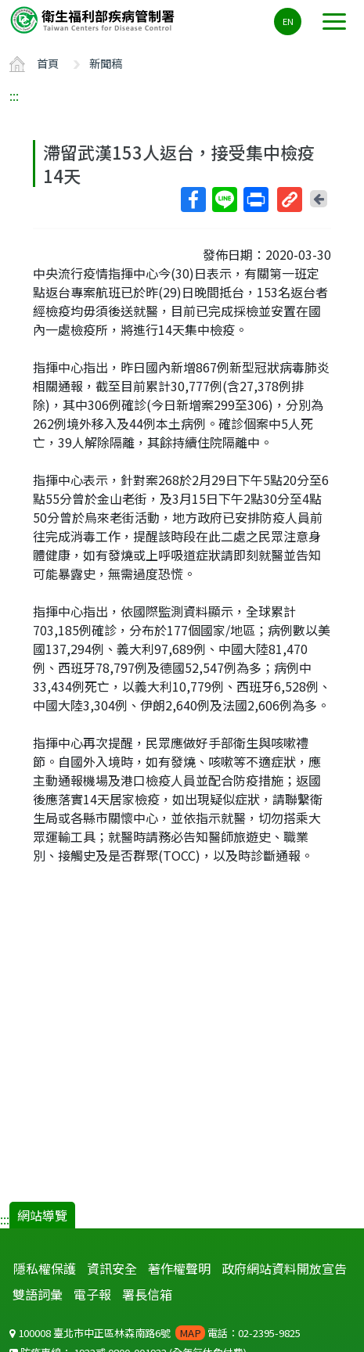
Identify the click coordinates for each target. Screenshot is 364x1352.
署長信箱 (147, 1294)
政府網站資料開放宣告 (284, 1268)
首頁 (48, 63)
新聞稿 (105, 63)
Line (224, 199)
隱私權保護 (44, 1268)
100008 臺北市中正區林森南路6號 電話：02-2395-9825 (155, 1332)
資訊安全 (112, 1268)
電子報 (92, 1294)
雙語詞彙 (38, 1294)
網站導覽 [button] (42, 1215)
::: (14, 95)
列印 (255, 199)
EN (288, 21)
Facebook (192, 199)
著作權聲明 (179, 1268)
